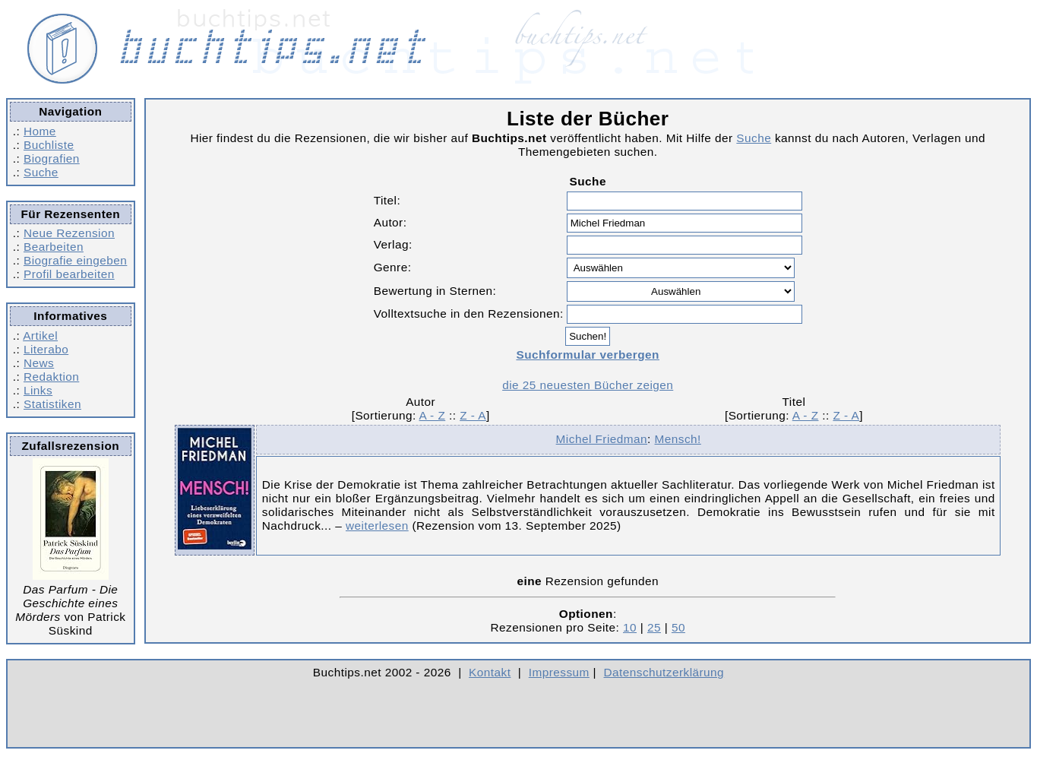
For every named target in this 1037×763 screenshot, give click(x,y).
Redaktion (51, 376)
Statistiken (52, 403)
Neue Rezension (69, 232)
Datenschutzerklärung (664, 672)
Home (40, 131)
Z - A (473, 415)
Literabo (46, 349)
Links (38, 390)
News (39, 362)
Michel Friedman (601, 438)
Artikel (40, 335)
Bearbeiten (54, 246)
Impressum (559, 672)
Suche (41, 172)
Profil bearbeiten (69, 274)
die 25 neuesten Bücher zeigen (587, 384)
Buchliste (49, 144)
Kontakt (490, 672)
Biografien (52, 158)
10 (630, 627)
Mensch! (678, 438)
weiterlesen (377, 525)
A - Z (432, 415)
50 (678, 627)
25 (654, 627)
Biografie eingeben (75, 260)
